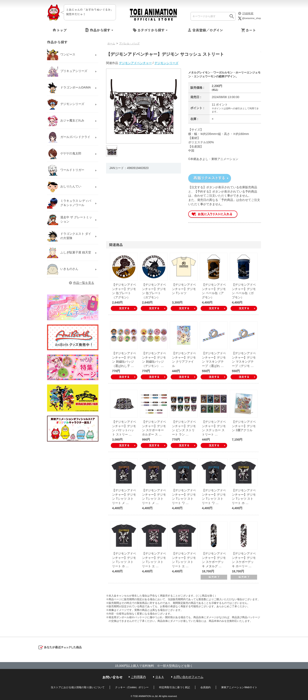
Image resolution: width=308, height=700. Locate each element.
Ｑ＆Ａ (159, 677)
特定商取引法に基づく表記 (174, 687)
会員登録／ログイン (207, 30)
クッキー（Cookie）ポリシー (132, 687)
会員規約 (205, 687)
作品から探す (100, 30)
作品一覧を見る (83, 282)
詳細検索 (247, 13)
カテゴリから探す (151, 30)
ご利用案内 (138, 677)
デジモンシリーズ (166, 63)
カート (251, 30)
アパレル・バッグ (129, 43)
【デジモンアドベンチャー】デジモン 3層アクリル (244, 426)
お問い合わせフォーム (188, 677)
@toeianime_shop (249, 18)
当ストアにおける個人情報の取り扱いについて (78, 687)
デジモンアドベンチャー (135, 63)
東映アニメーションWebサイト (239, 687)
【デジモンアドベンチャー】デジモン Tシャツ (184, 289)
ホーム (111, 43)
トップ (61, 30)
